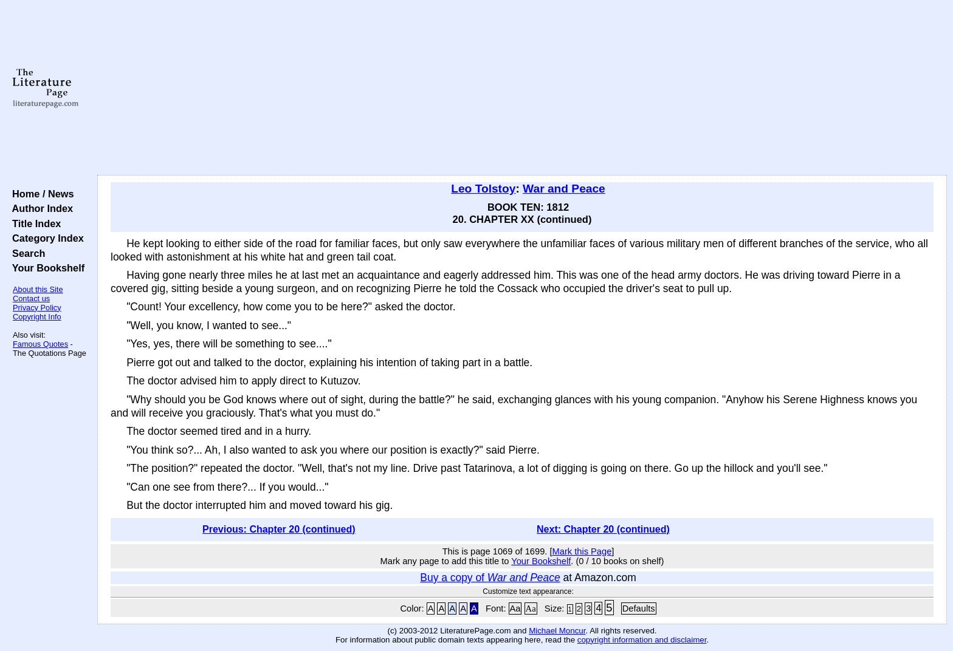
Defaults (638, 608)
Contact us (31, 298)
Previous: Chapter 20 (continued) (279, 529)
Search (26, 253)
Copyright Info (37, 316)
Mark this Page (582, 551)
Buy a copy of (490, 577)
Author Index (40, 208)
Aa (515, 608)
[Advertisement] (522, 88)
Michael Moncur (557, 630)
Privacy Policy (37, 307)
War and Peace (564, 188)
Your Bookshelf (45, 267)
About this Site (38, 289)
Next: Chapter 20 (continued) (603, 529)
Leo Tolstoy (483, 188)
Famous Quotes (40, 344)
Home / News (40, 193)
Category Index (45, 238)
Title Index (34, 223)
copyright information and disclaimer (642, 639)
